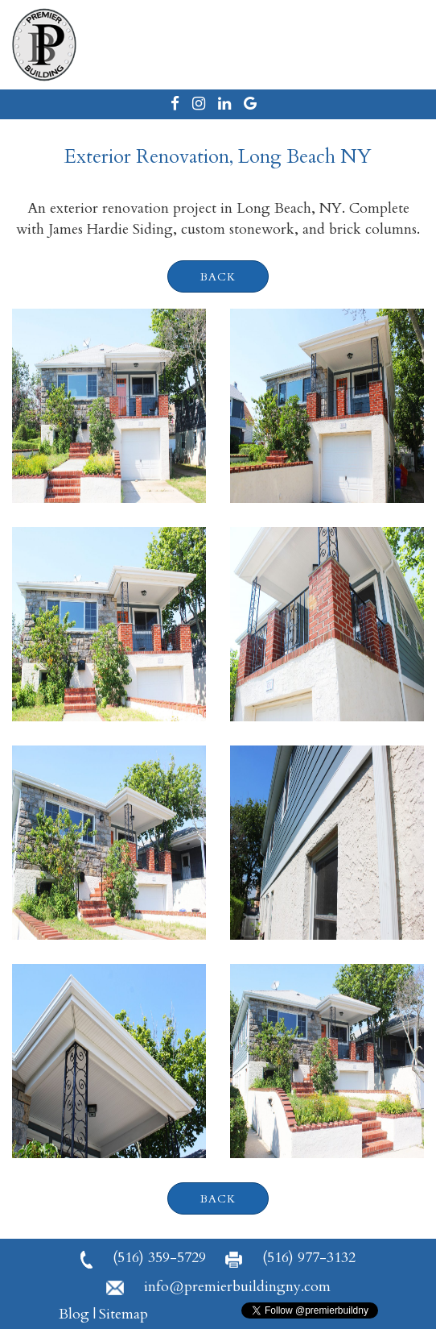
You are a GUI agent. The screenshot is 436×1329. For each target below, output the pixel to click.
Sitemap (123, 1314)
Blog (74, 1314)
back (218, 276)
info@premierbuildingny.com (218, 1287)
